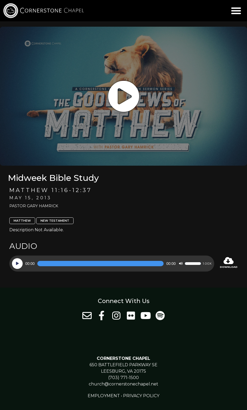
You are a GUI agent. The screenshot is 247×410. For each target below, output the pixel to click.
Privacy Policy (141, 395)
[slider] (100, 263)
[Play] (17, 263)
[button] (236, 11)
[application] (112, 263)
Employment (104, 395)
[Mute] (180, 263)
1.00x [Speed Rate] (207, 263)
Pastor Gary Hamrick (33, 206)
